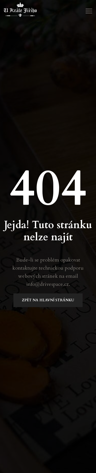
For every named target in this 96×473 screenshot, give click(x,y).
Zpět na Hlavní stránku (48, 300)
